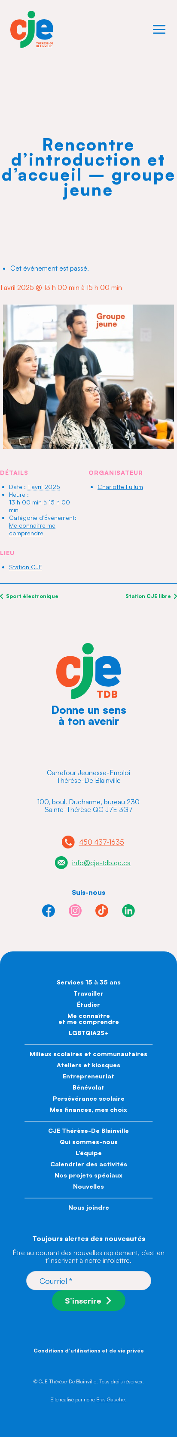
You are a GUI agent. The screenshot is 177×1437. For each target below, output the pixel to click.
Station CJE (25, 567)
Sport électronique (31, 596)
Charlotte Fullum (120, 486)
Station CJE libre (148, 596)
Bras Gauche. (111, 1399)
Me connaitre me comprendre (32, 529)
